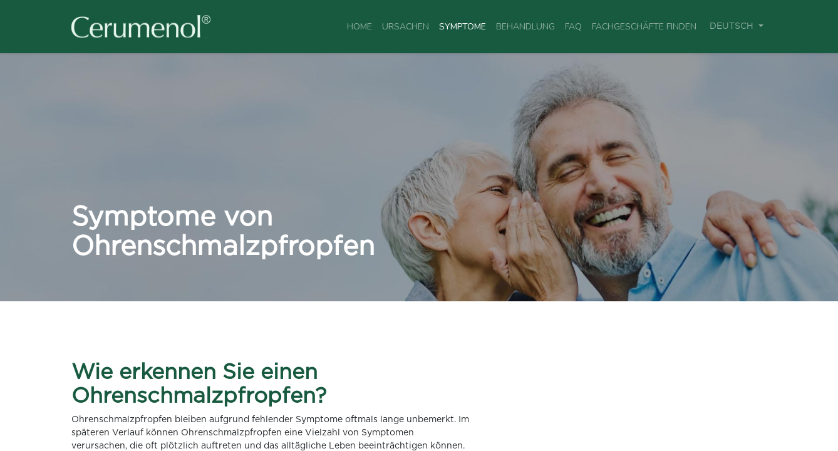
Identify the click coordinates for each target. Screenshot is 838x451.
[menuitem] (359, 26)
